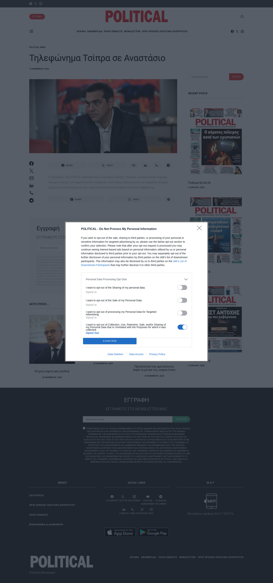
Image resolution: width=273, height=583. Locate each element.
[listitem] (136, 279)
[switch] (182, 287)
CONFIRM (110, 341)
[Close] (200, 229)
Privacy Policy (157, 354)
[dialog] (136, 291)
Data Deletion (115, 354)
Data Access (136, 354)
